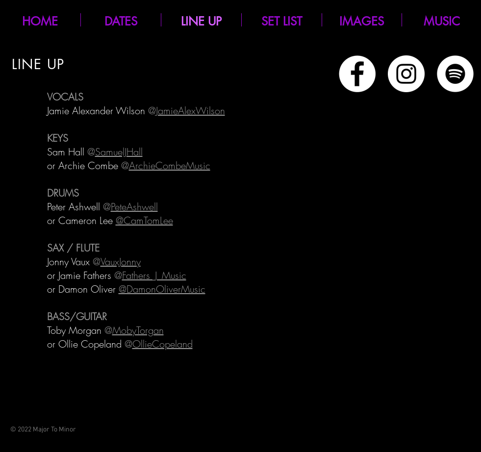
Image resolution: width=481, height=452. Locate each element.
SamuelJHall (119, 151)
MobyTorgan (138, 330)
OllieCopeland (162, 344)
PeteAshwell (134, 206)
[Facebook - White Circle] (357, 73)
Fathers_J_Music (154, 275)
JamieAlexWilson (190, 110)
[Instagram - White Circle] (406, 73)
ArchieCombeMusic (169, 165)
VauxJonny (121, 261)
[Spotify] (455, 73)
